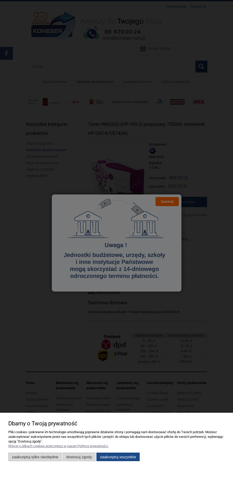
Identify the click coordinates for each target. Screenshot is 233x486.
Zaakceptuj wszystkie (118, 457)
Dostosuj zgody (79, 457)
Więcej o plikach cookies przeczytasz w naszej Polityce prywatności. (58, 446)
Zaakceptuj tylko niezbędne (35, 457)
